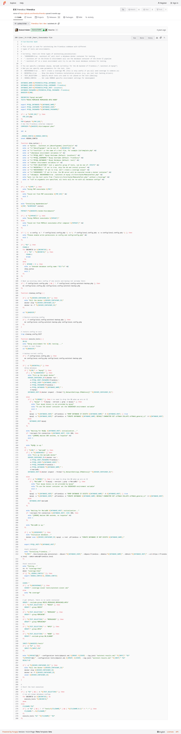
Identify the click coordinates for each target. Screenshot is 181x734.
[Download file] (157, 38)
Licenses (170, 732)
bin (41, 23)
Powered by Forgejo (10, 732)
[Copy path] (58, 23)
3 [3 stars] (152, 9)
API (177, 732)
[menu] (161, 732)
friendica (21, 9)
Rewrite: (51, 30)
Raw (134, 38)
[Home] (4, 3)
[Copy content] (161, 38)
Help (22, 3)
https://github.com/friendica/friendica (32, 13)
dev (45, 23)
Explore (13, 3)
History (150, 38)
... (56, 30)
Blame (142, 38)
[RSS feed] (123, 9)
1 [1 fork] (165, 9)
